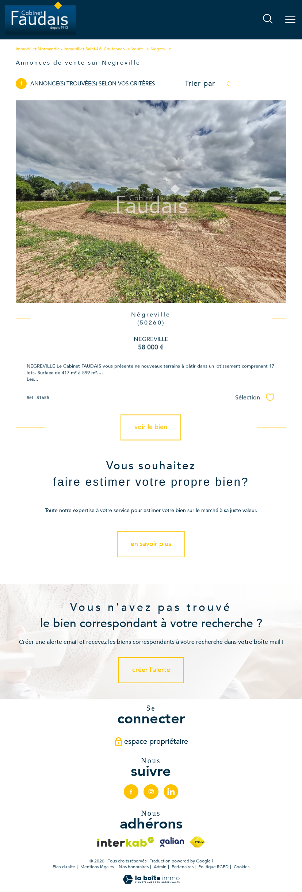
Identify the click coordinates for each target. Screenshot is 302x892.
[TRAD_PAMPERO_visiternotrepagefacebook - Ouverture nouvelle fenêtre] (131, 791)
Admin (160, 867)
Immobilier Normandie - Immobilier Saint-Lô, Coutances (70, 49)
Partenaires (183, 867)
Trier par (200, 83)
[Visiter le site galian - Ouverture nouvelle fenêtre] (172, 842)
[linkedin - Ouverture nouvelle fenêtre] (171, 791)
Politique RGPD (213, 867)
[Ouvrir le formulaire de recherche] (268, 20)
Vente (137, 49)
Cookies (241, 867)
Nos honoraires (134, 867)
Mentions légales (97, 867)
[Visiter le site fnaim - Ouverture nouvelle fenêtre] (197, 842)
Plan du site (64, 867)
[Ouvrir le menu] (290, 19)
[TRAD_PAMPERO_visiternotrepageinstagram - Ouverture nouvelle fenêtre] (151, 791)
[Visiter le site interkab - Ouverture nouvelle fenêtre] (125, 842)
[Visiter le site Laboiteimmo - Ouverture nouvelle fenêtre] (151, 882)
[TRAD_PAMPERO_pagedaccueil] (40, 34)
